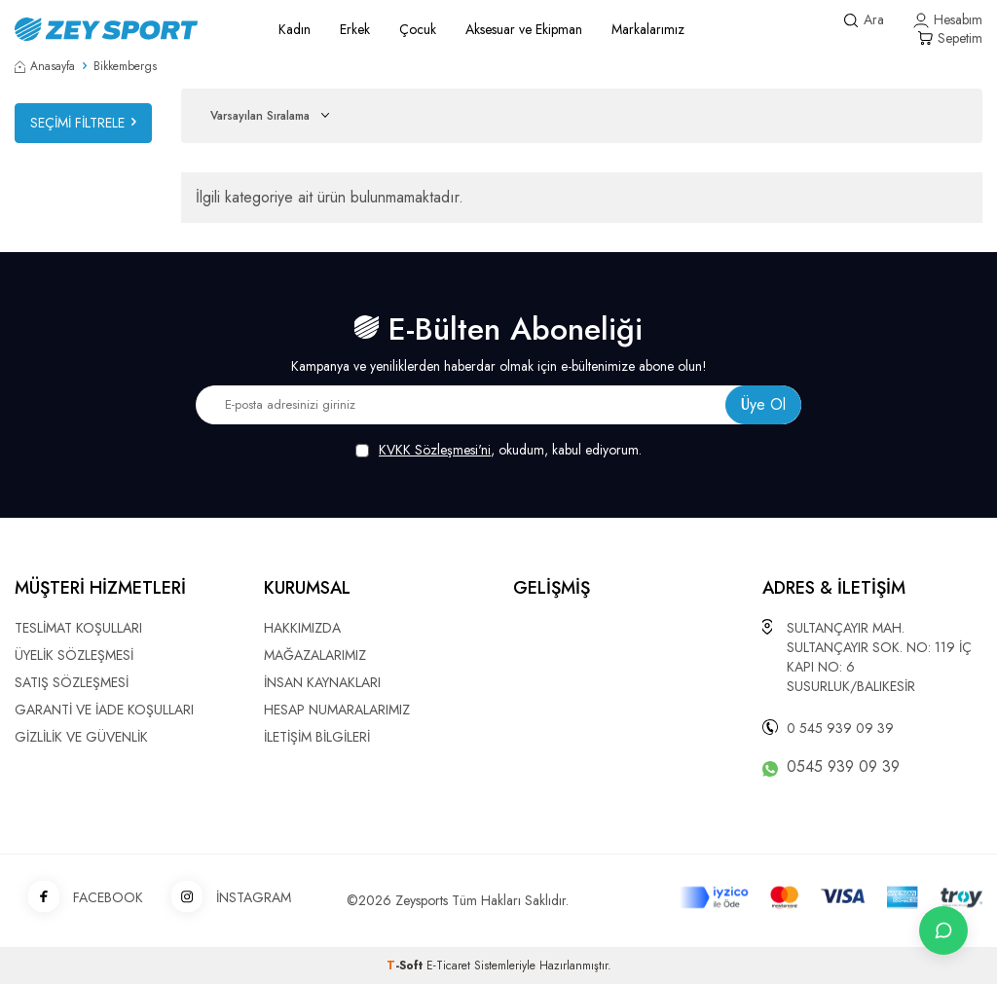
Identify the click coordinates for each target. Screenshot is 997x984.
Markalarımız (647, 29)
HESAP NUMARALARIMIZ (337, 709)
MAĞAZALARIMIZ (315, 655)
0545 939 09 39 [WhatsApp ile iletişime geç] (843, 767)
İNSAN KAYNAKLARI (322, 682)
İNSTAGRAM (224, 898)
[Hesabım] (947, 20)
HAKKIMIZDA (302, 628)
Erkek (355, 29)
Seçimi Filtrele (83, 122)
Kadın (294, 29)
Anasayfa (45, 66)
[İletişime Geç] (943, 930)
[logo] (125, 29)
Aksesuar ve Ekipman (523, 29)
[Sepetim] (949, 38)
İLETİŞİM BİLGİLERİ (317, 737)
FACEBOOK (79, 898)
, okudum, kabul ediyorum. (498, 450)
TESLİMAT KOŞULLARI (78, 628)
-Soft (406, 965)
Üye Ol (763, 404)
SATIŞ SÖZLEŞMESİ (72, 682)
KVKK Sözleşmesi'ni (435, 449)
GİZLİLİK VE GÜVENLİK (81, 737)
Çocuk (417, 29)
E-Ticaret (448, 965)
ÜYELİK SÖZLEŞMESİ (74, 655)
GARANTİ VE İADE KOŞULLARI (104, 709)
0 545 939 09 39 (840, 728)
